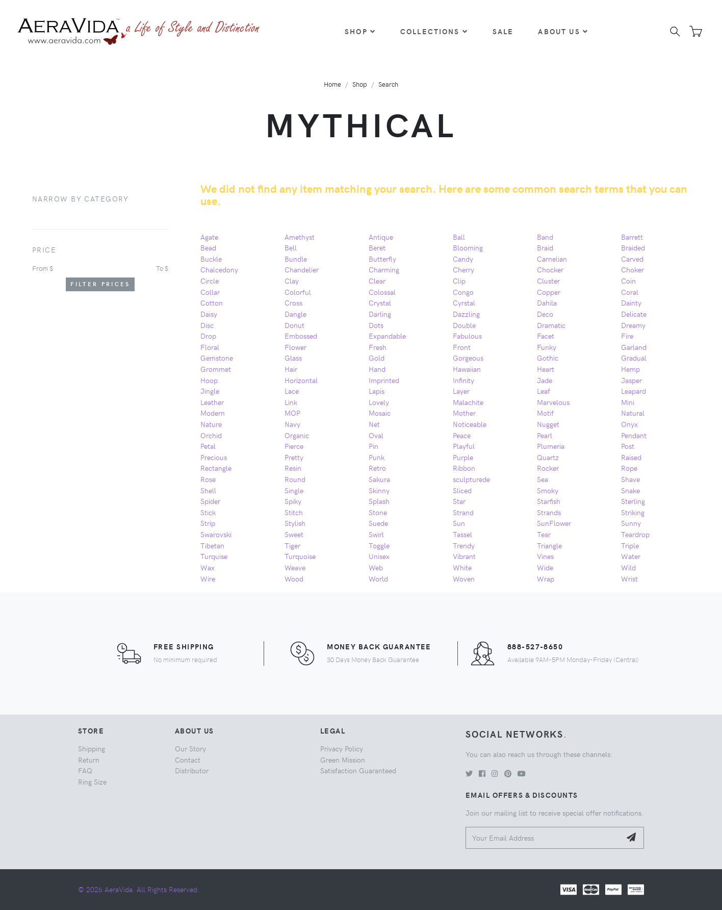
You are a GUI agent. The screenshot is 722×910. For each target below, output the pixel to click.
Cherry (463, 269)
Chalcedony (219, 269)
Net (374, 424)
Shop (360, 31)
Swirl (376, 534)
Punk (376, 457)
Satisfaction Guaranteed (358, 770)
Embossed (301, 336)
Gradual (634, 357)
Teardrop (635, 534)
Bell (291, 247)
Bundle (296, 259)
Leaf (543, 391)
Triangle (549, 545)
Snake (630, 490)
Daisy (208, 314)
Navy (292, 424)
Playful (464, 446)
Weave (295, 567)
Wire (207, 578)
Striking (632, 512)
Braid (545, 247)
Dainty (631, 302)
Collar (210, 292)
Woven (464, 578)
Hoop (209, 380)
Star (459, 501)
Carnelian (552, 259)
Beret (377, 247)
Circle (209, 280)
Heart (545, 369)
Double (464, 325)
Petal (208, 446)
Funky (546, 347)
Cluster (548, 280)
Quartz (548, 457)
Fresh (377, 347)
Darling (380, 314)
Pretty (294, 457)
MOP (292, 413)
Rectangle (215, 468)
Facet (545, 336)
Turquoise (300, 556)
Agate (209, 237)
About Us (563, 31)
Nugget (548, 424)
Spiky (293, 501)
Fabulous (467, 336)
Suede (378, 523)
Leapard (633, 391)
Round (295, 479)
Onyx (629, 424)
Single (294, 490)
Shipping (91, 748)
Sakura (379, 479)
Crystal (380, 302)
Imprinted (384, 380)
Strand (463, 512)
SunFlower (554, 523)
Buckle (211, 259)
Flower (295, 347)
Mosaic (380, 413)
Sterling (633, 501)
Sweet (294, 534)
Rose (208, 479)
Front (462, 347)
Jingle (209, 391)
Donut (294, 325)
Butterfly (382, 259)
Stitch (294, 512)
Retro (377, 468)
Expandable (387, 336)
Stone (378, 512)
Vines (545, 556)
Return (88, 759)
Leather (212, 402)
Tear (544, 534)
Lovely (379, 402)
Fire (627, 336)
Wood (294, 578)
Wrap (545, 578)
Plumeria (550, 446)
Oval (376, 435)
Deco (545, 314)
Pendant (634, 435)
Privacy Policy (341, 748)
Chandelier (302, 269)
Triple (630, 545)
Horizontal (301, 380)
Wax (207, 567)
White (462, 567)
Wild (628, 567)
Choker (632, 269)
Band (545, 237)
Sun (459, 523)
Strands (549, 512)
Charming (384, 269)
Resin (293, 468)
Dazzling (466, 314)
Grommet (215, 369)
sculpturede (471, 479)
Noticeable (469, 424)
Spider (210, 501)
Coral (629, 292)
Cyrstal (464, 302)
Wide (545, 567)
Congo (463, 292)
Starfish (548, 501)
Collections (434, 31)
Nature (211, 424)
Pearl (544, 435)
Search (388, 84)
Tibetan (212, 545)
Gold (376, 357)
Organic (297, 435)
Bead (208, 247)
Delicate (634, 314)
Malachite (468, 402)
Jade (544, 380)
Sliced (462, 490)
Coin (628, 280)
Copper (548, 292)
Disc (207, 325)
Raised (631, 457)
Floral (209, 347)
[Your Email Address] (543, 838)
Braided (633, 247)
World (378, 578)
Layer (461, 391)
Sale (503, 31)
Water (630, 556)
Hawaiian (467, 369)
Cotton (211, 302)
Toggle (379, 545)
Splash (379, 501)
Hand (377, 369)
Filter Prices (100, 284)
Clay (292, 280)
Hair (291, 369)
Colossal (382, 292)
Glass (293, 357)
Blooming (468, 247)
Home (332, 84)
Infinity (463, 380)
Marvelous (553, 402)
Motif (545, 413)
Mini (627, 402)
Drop (208, 336)
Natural (632, 413)
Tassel (462, 534)
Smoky (547, 490)
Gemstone (216, 357)
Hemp (630, 369)
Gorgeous (468, 357)
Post (627, 446)
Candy (463, 259)
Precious (213, 457)
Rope (629, 468)
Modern (212, 413)
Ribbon (464, 468)
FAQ (85, 770)
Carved (632, 259)
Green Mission (342, 759)
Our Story (190, 748)
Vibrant (464, 556)
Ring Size (92, 781)
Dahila (547, 302)
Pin (373, 446)
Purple (463, 457)
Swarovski (215, 534)
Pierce (294, 446)
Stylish (295, 523)
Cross (293, 302)
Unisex (379, 556)
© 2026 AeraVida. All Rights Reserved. (138, 889)
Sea (542, 479)
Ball (459, 237)
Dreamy (633, 325)
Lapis (376, 391)
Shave (630, 479)
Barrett (632, 237)
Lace (292, 391)
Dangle (295, 314)
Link (291, 402)
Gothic (547, 357)
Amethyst (300, 237)
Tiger (292, 545)
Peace (462, 435)
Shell (208, 490)
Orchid (211, 435)
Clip (459, 280)
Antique (381, 237)
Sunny (631, 523)
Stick (208, 512)
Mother (464, 413)
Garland (634, 347)
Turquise (213, 556)
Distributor (192, 770)
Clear (377, 280)
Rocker (548, 468)
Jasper (631, 380)
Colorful (298, 292)
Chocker (550, 269)
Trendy (464, 545)
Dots (376, 325)
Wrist (629, 578)
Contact (187, 759)
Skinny (379, 490)
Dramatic (551, 325)
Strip (207, 523)
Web (376, 567)
